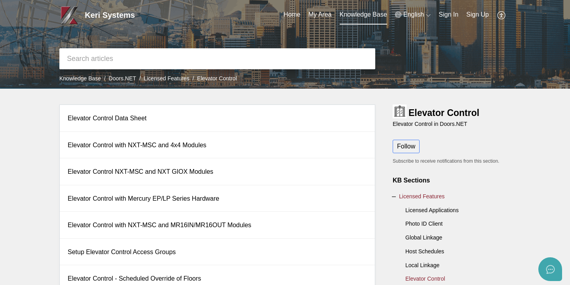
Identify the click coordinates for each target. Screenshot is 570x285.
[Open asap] (550, 269)
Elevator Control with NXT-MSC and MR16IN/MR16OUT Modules (159, 225)
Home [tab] (291, 14)
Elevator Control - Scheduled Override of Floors (134, 278)
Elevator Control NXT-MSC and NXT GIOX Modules (140, 171)
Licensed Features (166, 78)
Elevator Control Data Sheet (107, 118)
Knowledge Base (80, 78)
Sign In (448, 14)
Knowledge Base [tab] (363, 14)
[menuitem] (448, 15)
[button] (413, 15)
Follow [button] (406, 146)
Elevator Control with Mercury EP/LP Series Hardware (143, 198)
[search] (217, 58)
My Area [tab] (320, 14)
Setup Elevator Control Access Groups (122, 252)
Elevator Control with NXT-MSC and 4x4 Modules (137, 145)
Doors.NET (122, 78)
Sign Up (477, 14)
